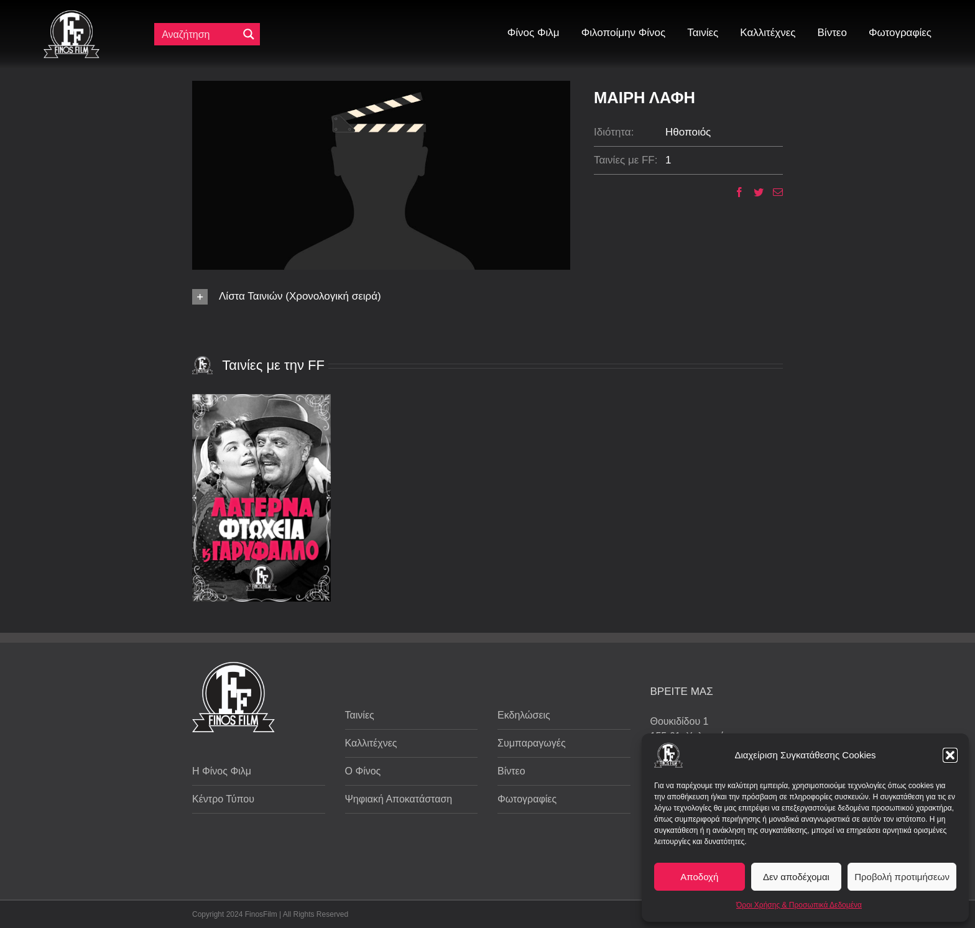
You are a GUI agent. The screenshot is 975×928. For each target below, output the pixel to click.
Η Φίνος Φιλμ (221, 771)
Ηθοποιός (688, 132)
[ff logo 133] (71, 15)
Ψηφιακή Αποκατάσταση (399, 799)
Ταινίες (359, 715)
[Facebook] (734, 192)
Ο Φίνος (363, 771)
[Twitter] (754, 192)
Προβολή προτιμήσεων (902, 876)
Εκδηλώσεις (523, 715)
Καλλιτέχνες (371, 743)
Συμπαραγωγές (531, 743)
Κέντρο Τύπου (223, 799)
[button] (950, 755)
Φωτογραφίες (527, 799)
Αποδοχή (699, 876)
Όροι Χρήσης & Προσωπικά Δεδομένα (799, 905)
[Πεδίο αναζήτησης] (199, 34)
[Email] (773, 192)
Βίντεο (511, 771)
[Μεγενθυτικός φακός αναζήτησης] (248, 34)
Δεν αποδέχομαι (796, 876)
